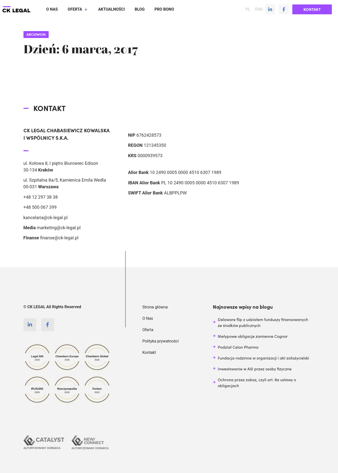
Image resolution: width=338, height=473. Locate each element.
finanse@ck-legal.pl (59, 237)
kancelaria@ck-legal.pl (45, 217)
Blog (139, 9)
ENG (259, 9)
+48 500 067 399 (40, 207)
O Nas (147, 318)
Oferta (78, 9)
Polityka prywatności (160, 341)
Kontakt (149, 352)
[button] (312, 9)
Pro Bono (164, 9)
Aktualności (111, 9)
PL (247, 9)
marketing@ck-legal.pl (59, 227)
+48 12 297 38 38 (40, 197)
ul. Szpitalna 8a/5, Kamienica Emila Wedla (64, 180)
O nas (52, 9)
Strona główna (155, 307)
